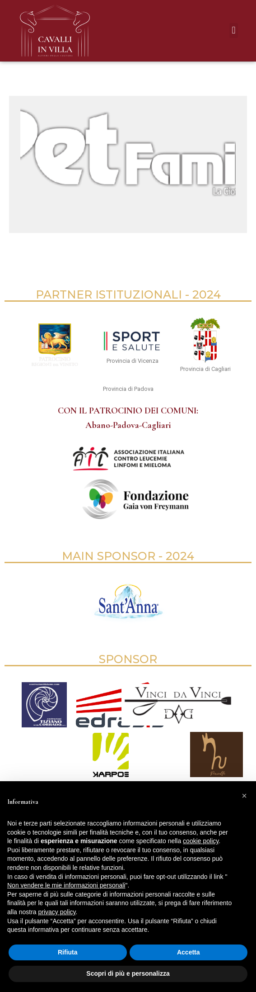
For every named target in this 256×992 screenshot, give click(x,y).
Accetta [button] (188, 952)
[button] (233, 30)
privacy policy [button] (56, 912)
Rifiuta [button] (68, 952)
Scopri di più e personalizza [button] (127, 973)
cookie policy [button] (201, 841)
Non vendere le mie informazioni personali (66, 885)
